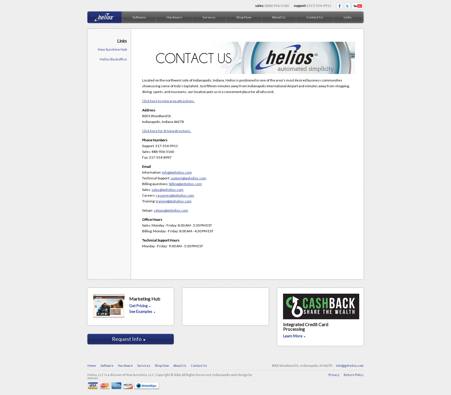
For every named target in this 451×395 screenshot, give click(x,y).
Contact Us (314, 17)
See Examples (142, 312)
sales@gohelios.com (168, 189)
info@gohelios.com (177, 172)
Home (91, 365)
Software (139, 17)
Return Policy (354, 375)
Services (209, 17)
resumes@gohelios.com (175, 195)
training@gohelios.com (174, 201)
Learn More (294, 336)
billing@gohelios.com (185, 184)
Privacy (333, 375)
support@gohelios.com (188, 178)
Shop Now (243, 17)
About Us (279, 17)
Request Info (129, 339)
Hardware (174, 17)
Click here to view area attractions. (168, 101)
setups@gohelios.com (171, 210)
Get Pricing (140, 306)
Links (348, 17)
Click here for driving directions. (166, 131)
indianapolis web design (230, 375)
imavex (92, 378)
